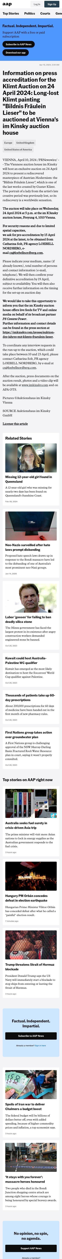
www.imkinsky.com (35, 385)
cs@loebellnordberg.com (26, 252)
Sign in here (40, 1045)
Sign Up (52, 4)
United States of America (18, 149)
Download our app (15, 52)
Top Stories (11, 13)
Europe (8, 142)
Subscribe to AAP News (18, 44)
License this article (15, 423)
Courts (45, 13)
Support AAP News (31, 1248)
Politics (29, 13)
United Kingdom (25, 142)
